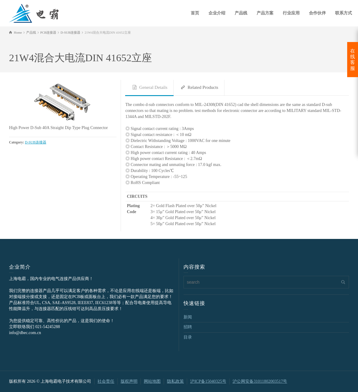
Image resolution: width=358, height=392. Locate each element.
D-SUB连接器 (35, 142)
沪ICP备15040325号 (208, 381)
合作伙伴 (317, 13)
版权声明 (129, 381)
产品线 (241, 13)
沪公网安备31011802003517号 (260, 381)
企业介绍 (216, 13)
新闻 (188, 317)
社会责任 (105, 381)
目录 (188, 337)
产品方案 (265, 13)
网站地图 (152, 381)
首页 (195, 13)
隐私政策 (175, 381)
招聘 (188, 327)
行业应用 (291, 13)
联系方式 (343, 13)
